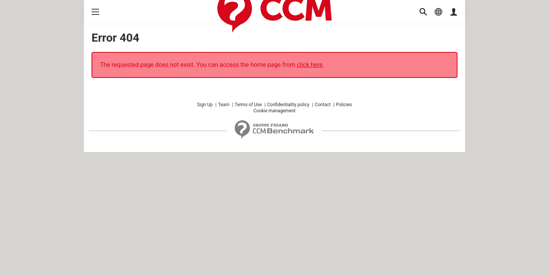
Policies (344, 104)
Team (224, 104)
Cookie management (275, 110)
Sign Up (205, 104)
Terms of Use (248, 104)
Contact (323, 104)
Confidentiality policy (288, 104)
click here (310, 64)
